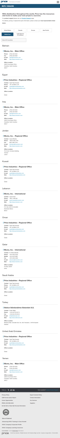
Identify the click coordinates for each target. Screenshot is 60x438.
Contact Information (35, 397)
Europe (33, 30)
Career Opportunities (7, 400)
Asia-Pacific (46, 30)
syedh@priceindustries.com (16, 86)
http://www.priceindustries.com (17, 88)
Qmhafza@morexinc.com (16, 144)
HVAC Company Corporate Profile (12, 424)
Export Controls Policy (36, 395)
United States (7, 30)
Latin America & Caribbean (20, 34)
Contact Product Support (52, 389)
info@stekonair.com (14, 316)
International (21, 430)
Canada (20, 30)
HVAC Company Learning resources (12, 427)
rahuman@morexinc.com (15, 260)
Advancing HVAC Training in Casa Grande (14, 421)
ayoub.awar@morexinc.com (16, 200)
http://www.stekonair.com (15, 317)
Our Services (33, 400)
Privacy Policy (5, 395)
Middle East (7, 34)
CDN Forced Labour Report (9, 397)
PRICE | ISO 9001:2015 (8, 403)
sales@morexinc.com (15, 57)
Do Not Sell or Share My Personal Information (14, 405)
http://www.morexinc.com (15, 59)
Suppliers (32, 403)
